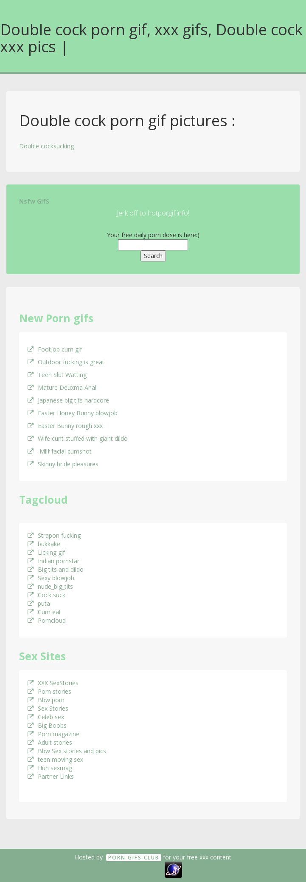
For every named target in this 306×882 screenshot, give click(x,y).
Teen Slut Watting (57, 375)
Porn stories (49, 691)
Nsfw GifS (34, 201)
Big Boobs (47, 725)
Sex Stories (48, 708)
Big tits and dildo (56, 569)
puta (39, 603)
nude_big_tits (50, 586)
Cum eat (44, 612)
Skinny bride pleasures (63, 464)
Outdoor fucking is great (66, 362)
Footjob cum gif (55, 349)
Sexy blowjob (51, 578)
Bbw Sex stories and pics (67, 751)
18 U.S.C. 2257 (143, 869)
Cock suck (46, 595)
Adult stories (50, 742)
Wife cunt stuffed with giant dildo (78, 438)
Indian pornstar (53, 561)
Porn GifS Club (133, 857)
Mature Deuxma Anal (62, 387)
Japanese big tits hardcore (68, 400)
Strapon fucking (54, 535)
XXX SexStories (53, 683)
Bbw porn (46, 700)
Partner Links (51, 776)
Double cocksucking (46, 146)
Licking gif (46, 552)
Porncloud (47, 620)
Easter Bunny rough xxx (65, 426)
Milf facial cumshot (60, 451)
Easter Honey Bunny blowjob (73, 413)
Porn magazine (53, 734)
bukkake (44, 544)
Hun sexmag (50, 768)
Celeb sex (46, 717)
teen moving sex (55, 759)
